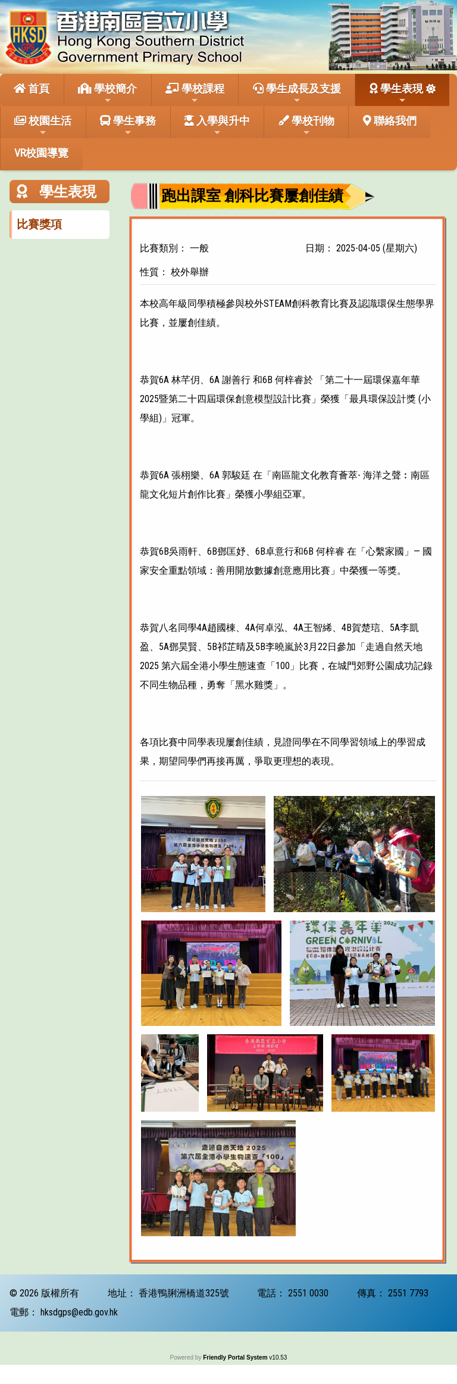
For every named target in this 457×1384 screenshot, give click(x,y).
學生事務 (128, 125)
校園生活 (42, 125)
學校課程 (194, 93)
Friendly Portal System (236, 1357)
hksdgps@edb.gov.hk (79, 1312)
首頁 (31, 88)
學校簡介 (107, 93)
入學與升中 (217, 125)
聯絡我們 (390, 120)
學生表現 (396, 93)
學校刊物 (306, 125)
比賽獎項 (39, 224)
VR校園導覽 (41, 153)
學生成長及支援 (297, 93)
